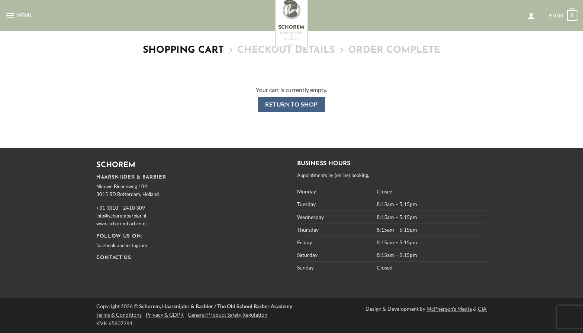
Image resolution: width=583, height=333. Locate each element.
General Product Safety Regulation (227, 314)
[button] (19, 15)
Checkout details (286, 50)
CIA (482, 309)
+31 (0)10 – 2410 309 (120, 208)
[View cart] (563, 15)
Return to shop (291, 104)
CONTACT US (113, 257)
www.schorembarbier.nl (121, 223)
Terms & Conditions (119, 314)
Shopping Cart (183, 50)
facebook (106, 245)
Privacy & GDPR (165, 314)
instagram (136, 245)
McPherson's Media (449, 309)
